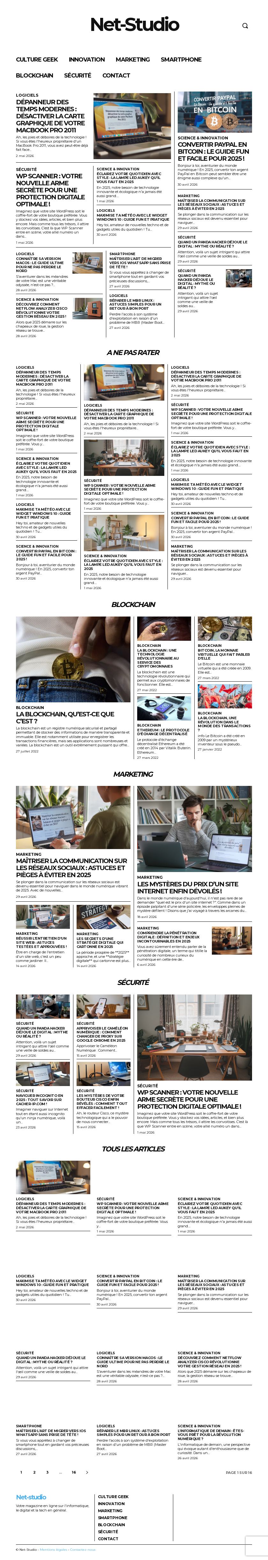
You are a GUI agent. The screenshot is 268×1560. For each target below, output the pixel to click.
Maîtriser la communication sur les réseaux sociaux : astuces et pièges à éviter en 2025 (211, 204)
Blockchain (30, 708)
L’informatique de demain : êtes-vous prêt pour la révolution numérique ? (211, 1434)
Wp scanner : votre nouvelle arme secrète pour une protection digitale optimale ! (50, 190)
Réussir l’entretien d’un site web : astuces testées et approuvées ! (41, 942)
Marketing (188, 196)
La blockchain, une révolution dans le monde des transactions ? (224, 724)
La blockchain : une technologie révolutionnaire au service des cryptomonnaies (158, 658)
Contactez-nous (82, 1550)
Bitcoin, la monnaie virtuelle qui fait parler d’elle (224, 654)
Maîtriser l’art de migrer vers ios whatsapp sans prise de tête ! (140, 262)
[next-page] (87, 1472)
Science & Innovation (118, 169)
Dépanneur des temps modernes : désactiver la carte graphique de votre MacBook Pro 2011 (50, 116)
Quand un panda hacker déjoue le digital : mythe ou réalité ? (213, 244)
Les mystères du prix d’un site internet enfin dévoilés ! (187, 887)
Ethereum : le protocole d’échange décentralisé (163, 732)
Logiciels (27, 95)
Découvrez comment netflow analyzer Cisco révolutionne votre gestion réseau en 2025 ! (41, 310)
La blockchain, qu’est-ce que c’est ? (65, 717)
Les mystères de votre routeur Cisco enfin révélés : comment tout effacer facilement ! (102, 1101)
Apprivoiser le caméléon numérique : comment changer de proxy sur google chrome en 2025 (102, 1034)
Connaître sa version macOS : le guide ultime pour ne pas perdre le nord (40, 264)
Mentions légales (53, 1550)
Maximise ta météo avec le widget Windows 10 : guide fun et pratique (133, 217)
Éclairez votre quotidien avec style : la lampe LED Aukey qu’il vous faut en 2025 (129, 178)
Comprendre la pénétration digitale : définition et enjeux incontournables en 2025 (168, 937)
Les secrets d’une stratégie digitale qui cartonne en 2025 (100, 942)
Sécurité (26, 169)
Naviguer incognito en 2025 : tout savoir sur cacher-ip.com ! (39, 1099)
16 (74, 1472)
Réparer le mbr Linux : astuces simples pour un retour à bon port (135, 304)
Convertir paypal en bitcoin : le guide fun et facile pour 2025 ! (213, 151)
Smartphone (122, 254)
